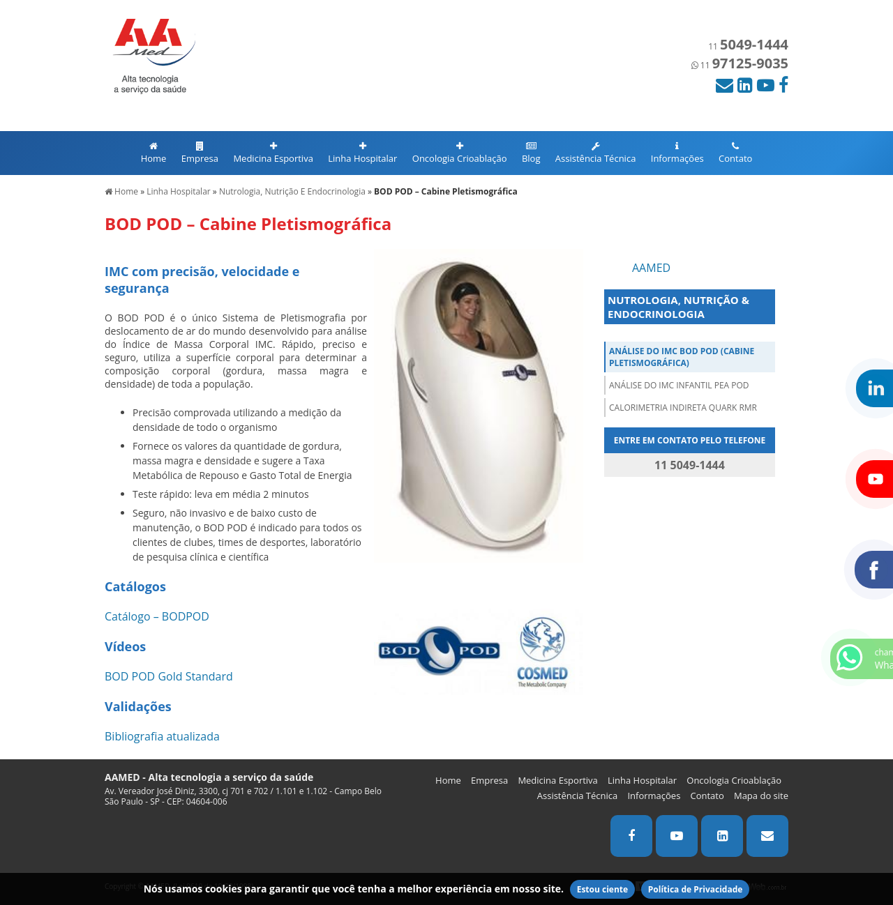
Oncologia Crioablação (459, 153)
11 (748, 46)
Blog (531, 153)
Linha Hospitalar (362, 153)
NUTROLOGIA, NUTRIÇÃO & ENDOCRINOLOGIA (678, 307)
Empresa (199, 153)
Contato (735, 153)
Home (154, 153)
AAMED (651, 267)
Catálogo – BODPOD (157, 616)
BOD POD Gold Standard (169, 676)
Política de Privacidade (695, 889)
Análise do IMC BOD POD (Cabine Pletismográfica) (681, 357)
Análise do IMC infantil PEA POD (679, 385)
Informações (677, 153)
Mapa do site (761, 795)
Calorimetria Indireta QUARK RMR (683, 407)
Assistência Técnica (595, 153)
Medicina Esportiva (273, 153)
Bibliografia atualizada (162, 736)
